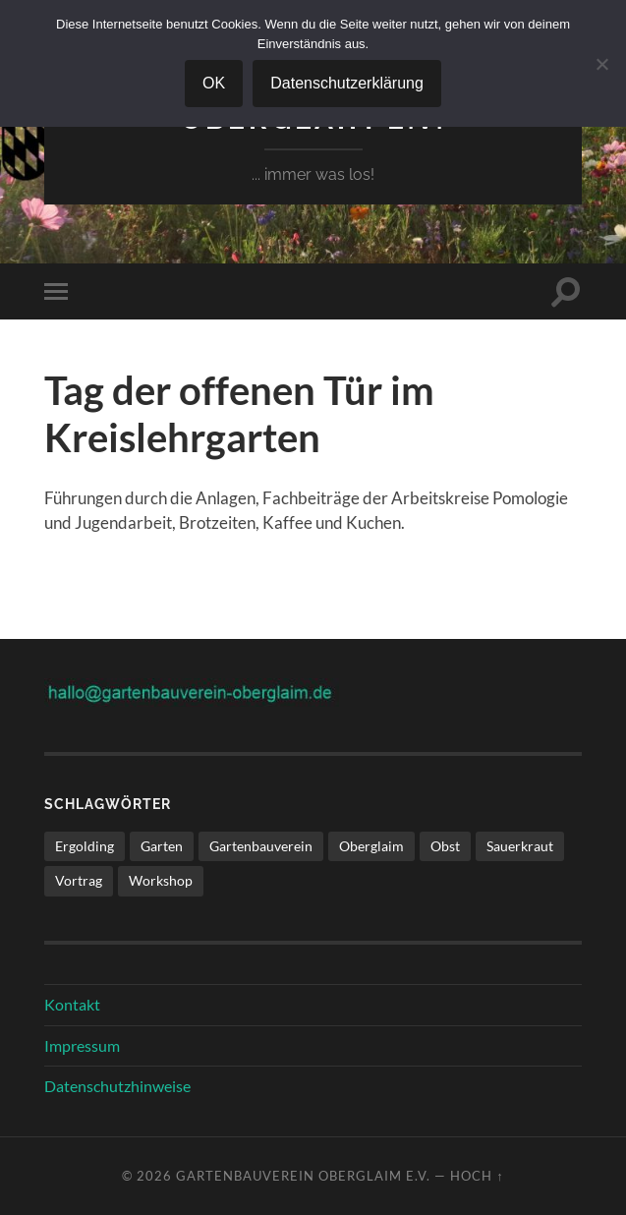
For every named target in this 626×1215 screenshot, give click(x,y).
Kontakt (72, 1004)
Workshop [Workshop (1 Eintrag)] (161, 880)
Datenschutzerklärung (347, 83)
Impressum (82, 1045)
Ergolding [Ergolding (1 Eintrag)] (84, 846)
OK (213, 83)
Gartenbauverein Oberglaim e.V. (303, 1176)
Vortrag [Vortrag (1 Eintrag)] (78, 880)
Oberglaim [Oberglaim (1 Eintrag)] (371, 846)
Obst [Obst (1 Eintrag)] (445, 846)
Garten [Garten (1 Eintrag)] (162, 846)
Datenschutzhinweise (117, 1085)
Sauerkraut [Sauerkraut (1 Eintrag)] (519, 846)
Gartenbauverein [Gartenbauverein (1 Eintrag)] (261, 846)
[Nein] (601, 64)
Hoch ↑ (476, 1176)
